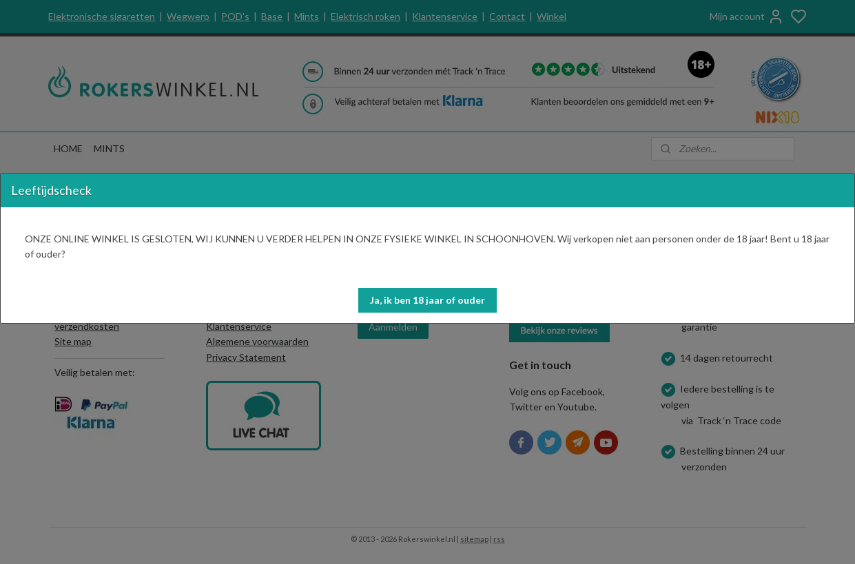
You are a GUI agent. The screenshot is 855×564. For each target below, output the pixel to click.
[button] (427, 300)
